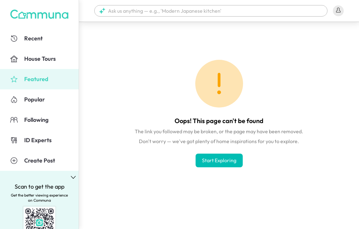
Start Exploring (219, 160)
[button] (210, 11)
